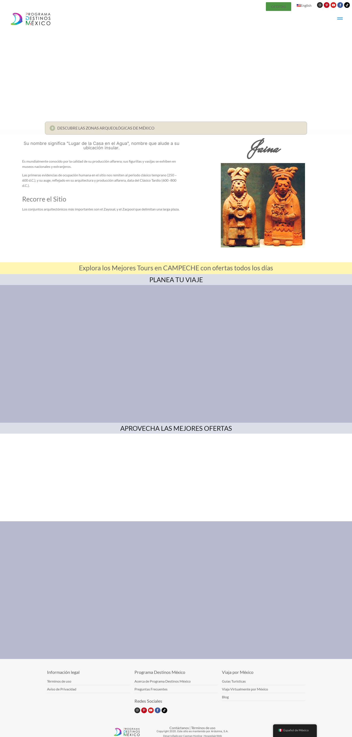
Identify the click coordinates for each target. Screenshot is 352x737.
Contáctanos (179, 728)
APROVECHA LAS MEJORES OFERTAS (176, 428)
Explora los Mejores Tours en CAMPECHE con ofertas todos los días (176, 268)
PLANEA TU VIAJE (176, 279)
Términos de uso (203, 728)
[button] (176, 129)
